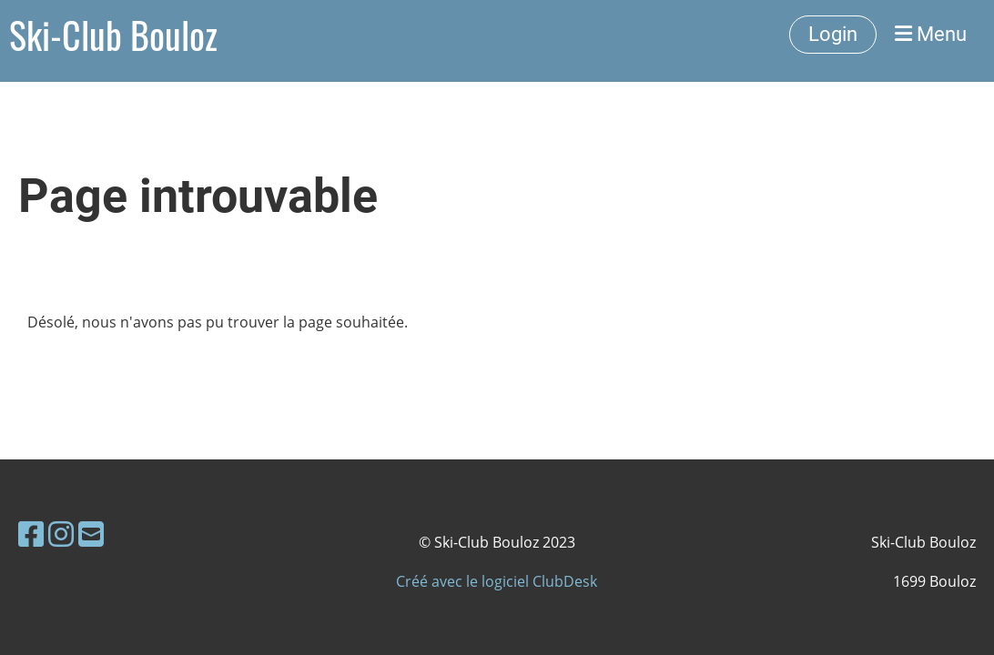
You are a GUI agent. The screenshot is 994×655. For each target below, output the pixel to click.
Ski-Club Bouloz (113, 34)
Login (832, 34)
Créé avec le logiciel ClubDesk (496, 581)
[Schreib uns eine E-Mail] (91, 533)
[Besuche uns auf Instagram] (61, 533)
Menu (931, 34)
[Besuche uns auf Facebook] (31, 533)
